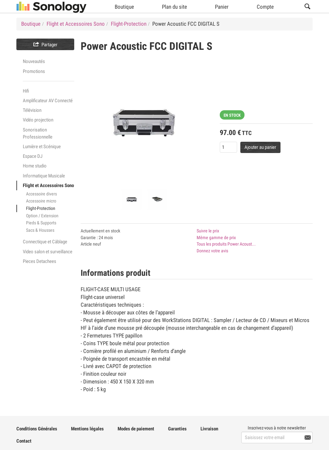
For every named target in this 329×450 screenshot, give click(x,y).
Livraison (209, 429)
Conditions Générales (36, 429)
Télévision (32, 110)
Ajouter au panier (260, 147)
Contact (23, 441)
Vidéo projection (38, 120)
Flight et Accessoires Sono (48, 185)
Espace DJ (32, 156)
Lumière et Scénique (42, 146)
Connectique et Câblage (45, 242)
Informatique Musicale (44, 176)
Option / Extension (42, 215)
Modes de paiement (136, 429)
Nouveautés (34, 61)
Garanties (177, 429)
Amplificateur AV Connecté (48, 101)
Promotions (34, 71)
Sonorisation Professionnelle (37, 133)
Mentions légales (87, 429)
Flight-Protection (40, 208)
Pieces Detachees (39, 261)
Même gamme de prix (216, 237)
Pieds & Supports (41, 222)
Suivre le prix (208, 230)
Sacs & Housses (40, 230)
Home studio (35, 166)
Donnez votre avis (212, 250)
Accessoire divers (41, 193)
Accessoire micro (41, 200)
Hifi (26, 91)
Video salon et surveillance (47, 252)
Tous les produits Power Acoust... (226, 244)
